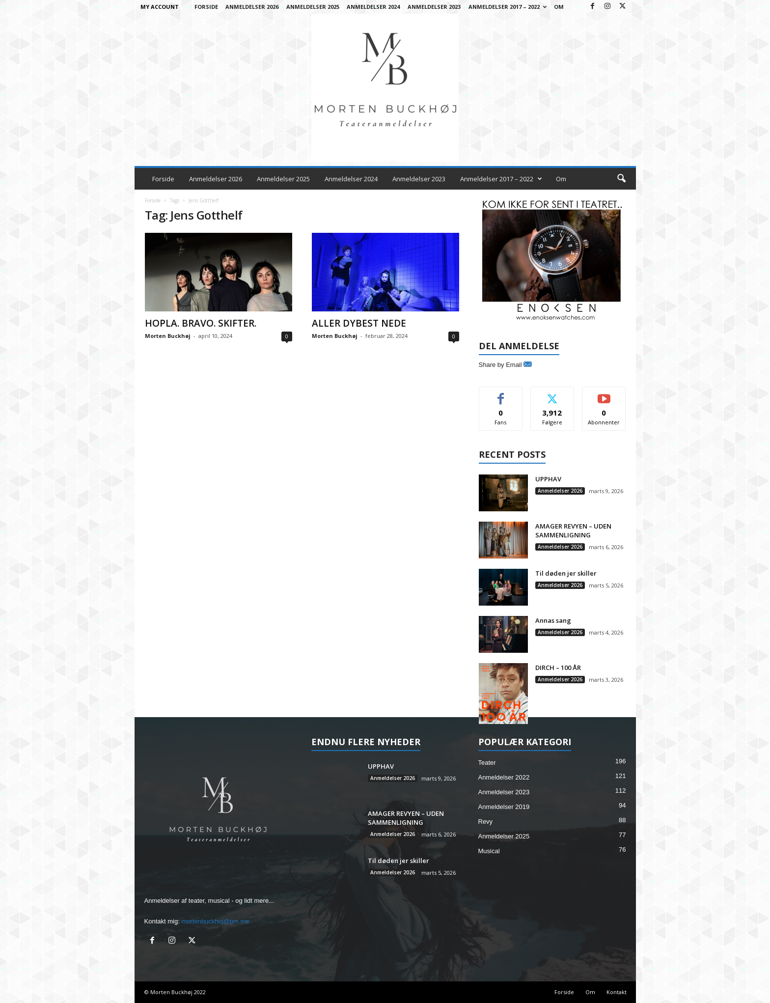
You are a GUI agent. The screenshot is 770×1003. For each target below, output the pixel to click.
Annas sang (553, 620)
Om (559, 6)
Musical (489, 851)
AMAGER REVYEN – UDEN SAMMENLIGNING (573, 530)
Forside (206, 6)
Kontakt (616, 992)
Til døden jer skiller (566, 573)
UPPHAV (548, 478)
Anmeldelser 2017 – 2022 (507, 6)
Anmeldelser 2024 (373, 6)
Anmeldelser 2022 (504, 777)
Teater (487, 762)
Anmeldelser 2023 (434, 6)
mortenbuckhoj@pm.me (215, 921)
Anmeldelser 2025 (312, 6)
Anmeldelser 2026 (251, 6)
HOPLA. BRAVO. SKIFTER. (200, 323)
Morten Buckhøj (168, 335)
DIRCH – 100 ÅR (558, 667)
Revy (485, 821)
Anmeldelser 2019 (504, 806)
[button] (621, 179)
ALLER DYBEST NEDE (359, 323)
